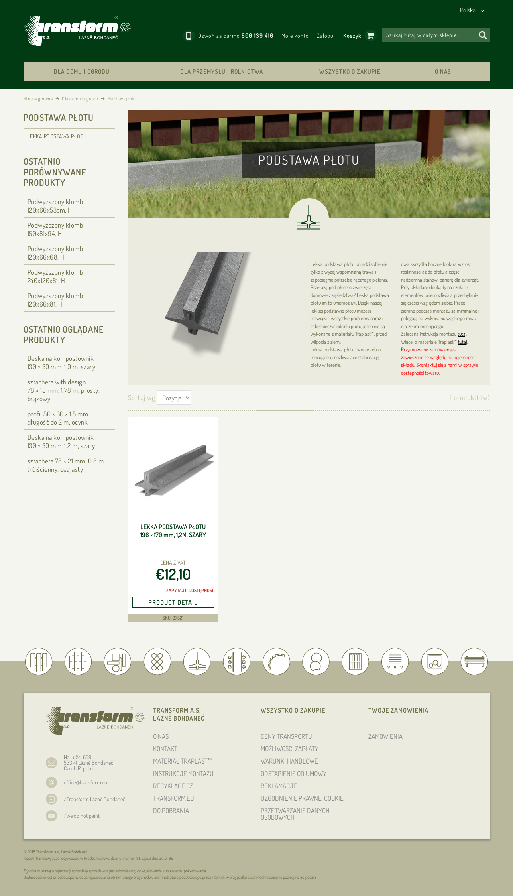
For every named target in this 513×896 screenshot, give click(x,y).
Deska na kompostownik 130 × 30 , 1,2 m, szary (61, 441)
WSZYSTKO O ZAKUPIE (350, 71)
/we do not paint (82, 815)
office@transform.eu (85, 782)
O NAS (443, 71)
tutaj (462, 334)
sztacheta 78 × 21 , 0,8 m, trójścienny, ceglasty (66, 465)
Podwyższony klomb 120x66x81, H (55, 299)
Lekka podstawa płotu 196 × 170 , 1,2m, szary (173, 531)
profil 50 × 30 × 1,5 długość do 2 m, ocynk (58, 418)
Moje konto (295, 35)
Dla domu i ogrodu (82, 71)
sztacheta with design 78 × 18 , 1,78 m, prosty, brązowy (64, 390)
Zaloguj (326, 35)
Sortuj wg (141, 397)
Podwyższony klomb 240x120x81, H (55, 276)
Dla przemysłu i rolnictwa (221, 71)
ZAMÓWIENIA (385, 736)
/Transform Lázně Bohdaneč (94, 799)
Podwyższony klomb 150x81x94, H (55, 229)
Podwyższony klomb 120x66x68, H (55, 252)
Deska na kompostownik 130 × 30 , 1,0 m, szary (62, 362)
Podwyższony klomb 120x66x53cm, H (55, 205)
